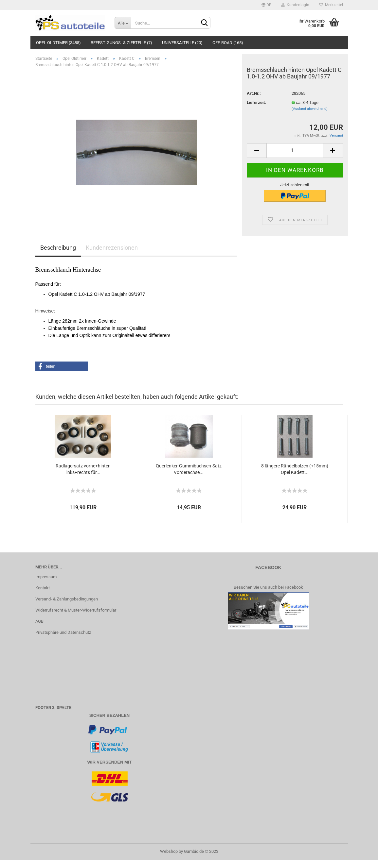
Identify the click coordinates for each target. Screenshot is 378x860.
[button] (61, 366)
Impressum (46, 576)
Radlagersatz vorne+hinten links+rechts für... (83, 469)
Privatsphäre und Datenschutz (63, 632)
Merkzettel (331, 5)
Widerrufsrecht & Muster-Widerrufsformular (75, 610)
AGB (39, 621)
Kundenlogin (295, 5)
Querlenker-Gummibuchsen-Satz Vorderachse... (189, 469)
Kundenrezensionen (112, 247)
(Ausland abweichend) (310, 109)
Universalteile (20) (182, 42)
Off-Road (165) (227, 42)
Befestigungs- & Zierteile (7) (121, 42)
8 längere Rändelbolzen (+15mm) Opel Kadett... (294, 469)
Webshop (169, 851)
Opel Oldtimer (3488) (58, 42)
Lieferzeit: (256, 102)
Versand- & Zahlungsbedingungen (66, 599)
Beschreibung (58, 247)
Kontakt (42, 587)
